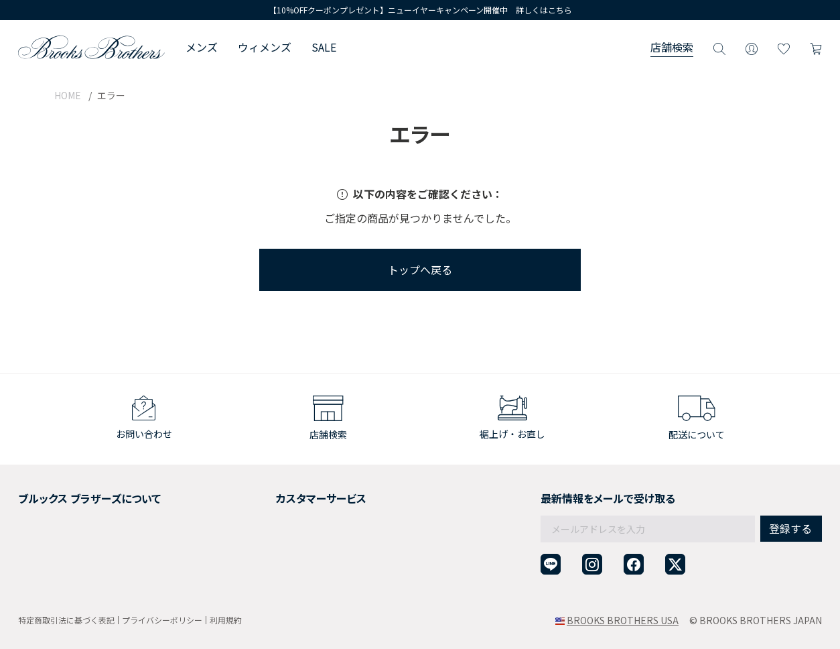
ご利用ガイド (263, 494)
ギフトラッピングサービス (291, 527)
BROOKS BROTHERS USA (623, 620)
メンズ (202, 47)
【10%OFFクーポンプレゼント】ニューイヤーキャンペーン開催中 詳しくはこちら (420, 9)
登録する (790, 499)
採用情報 (37, 511)
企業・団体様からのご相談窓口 (300, 576)
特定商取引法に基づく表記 (66, 620)
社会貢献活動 (46, 527)
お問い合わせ (263, 560)
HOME (67, 95)
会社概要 (37, 494)
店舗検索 (671, 47)
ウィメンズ (264, 47)
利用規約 (226, 620)
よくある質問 (263, 543)
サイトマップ (46, 576)
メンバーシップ (51, 543)
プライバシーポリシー (162, 620)
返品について (263, 511)
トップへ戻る (420, 269)
